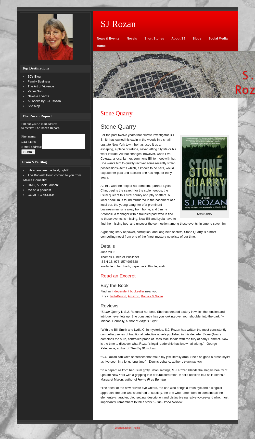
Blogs (196, 38)
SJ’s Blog (34, 76)
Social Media (218, 38)
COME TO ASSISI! (41, 195)
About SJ (178, 38)
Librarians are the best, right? (48, 170)
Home (101, 46)
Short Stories (154, 38)
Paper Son (35, 91)
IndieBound (118, 296)
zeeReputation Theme (127, 427)
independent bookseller (128, 291)
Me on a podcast (39, 190)
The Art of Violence (41, 86)
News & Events (108, 38)
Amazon (133, 296)
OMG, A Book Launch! (43, 185)
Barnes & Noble (152, 296)
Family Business (39, 81)
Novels (132, 38)
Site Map (34, 106)
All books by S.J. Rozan (44, 101)
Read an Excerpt (118, 275)
